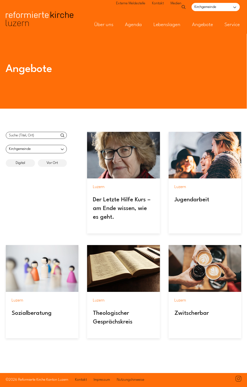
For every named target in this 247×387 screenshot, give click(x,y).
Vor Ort (52, 163)
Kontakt (146, 7)
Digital (20, 163)
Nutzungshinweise (130, 380)
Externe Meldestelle (119, 7)
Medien (164, 7)
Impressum (102, 380)
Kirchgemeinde (205, 7)
